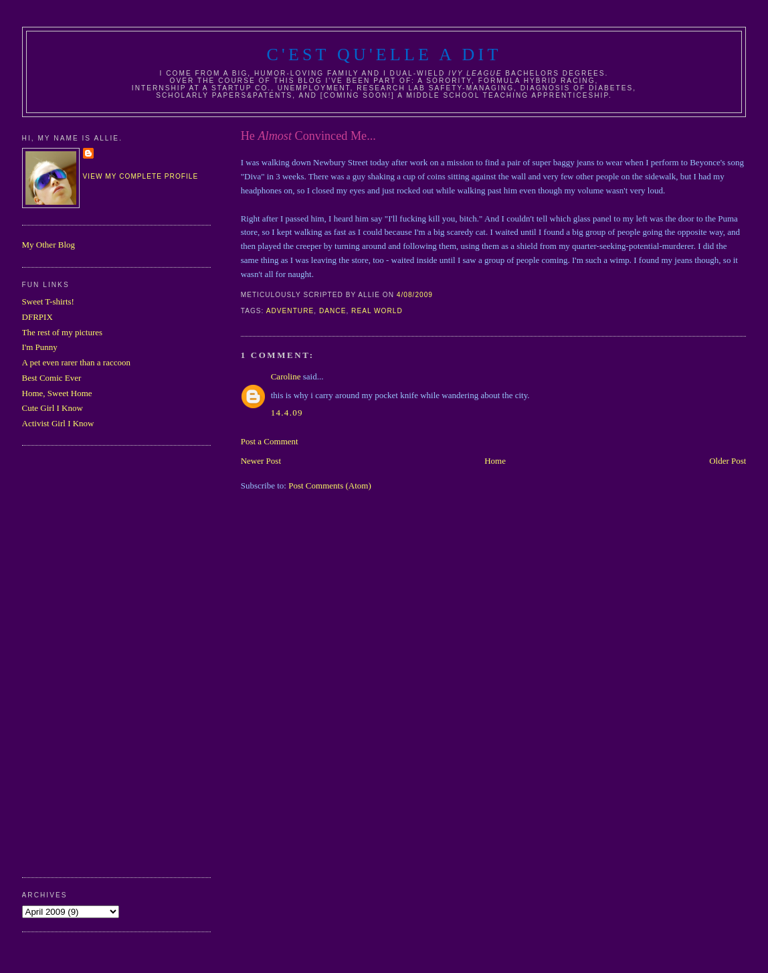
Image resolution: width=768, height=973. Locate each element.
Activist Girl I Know (58, 423)
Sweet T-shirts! (48, 301)
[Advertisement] (75, 660)
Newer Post (261, 461)
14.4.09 (287, 413)
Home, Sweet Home (57, 393)
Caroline (286, 376)
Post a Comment (269, 441)
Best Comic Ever (52, 378)
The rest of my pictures (62, 332)
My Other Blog (48, 245)
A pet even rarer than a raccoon (76, 362)
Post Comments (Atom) (329, 485)
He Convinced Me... (308, 136)
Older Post (727, 461)
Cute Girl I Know (52, 408)
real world (377, 311)
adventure (290, 311)
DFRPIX (37, 317)
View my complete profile (141, 176)
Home (495, 461)
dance (333, 311)
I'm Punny (40, 347)
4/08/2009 (415, 294)
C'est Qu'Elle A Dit (383, 54)
